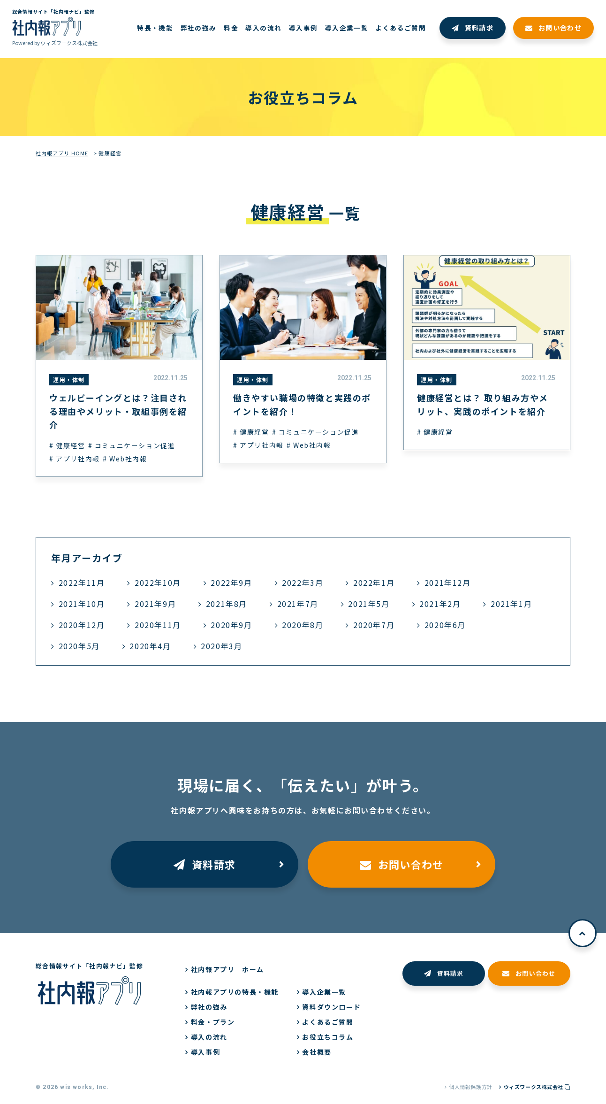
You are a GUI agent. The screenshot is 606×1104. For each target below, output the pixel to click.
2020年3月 (221, 646)
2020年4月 (150, 646)
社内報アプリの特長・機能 (235, 992)
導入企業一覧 (324, 992)
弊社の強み (209, 1007)
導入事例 (205, 1052)
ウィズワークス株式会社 (537, 1086)
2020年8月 (302, 624)
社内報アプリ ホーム (227, 969)
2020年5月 (79, 646)
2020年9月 (231, 624)
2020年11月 (158, 624)
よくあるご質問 (327, 1022)
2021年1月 (511, 603)
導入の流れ (209, 1037)
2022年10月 (158, 582)
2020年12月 (82, 624)
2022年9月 (231, 582)
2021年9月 (155, 603)
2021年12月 (447, 582)
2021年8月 (226, 603)
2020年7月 (373, 624)
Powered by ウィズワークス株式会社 (55, 42)
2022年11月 (82, 582)
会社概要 (316, 1052)
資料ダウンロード (331, 1007)
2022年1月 (373, 582)
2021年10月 (82, 603)
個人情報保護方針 (470, 1086)
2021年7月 (297, 603)
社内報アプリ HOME (62, 153)
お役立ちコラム (327, 1037)
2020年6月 (445, 624)
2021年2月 (440, 603)
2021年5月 (368, 603)
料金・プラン (213, 1022)
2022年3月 (302, 582)
